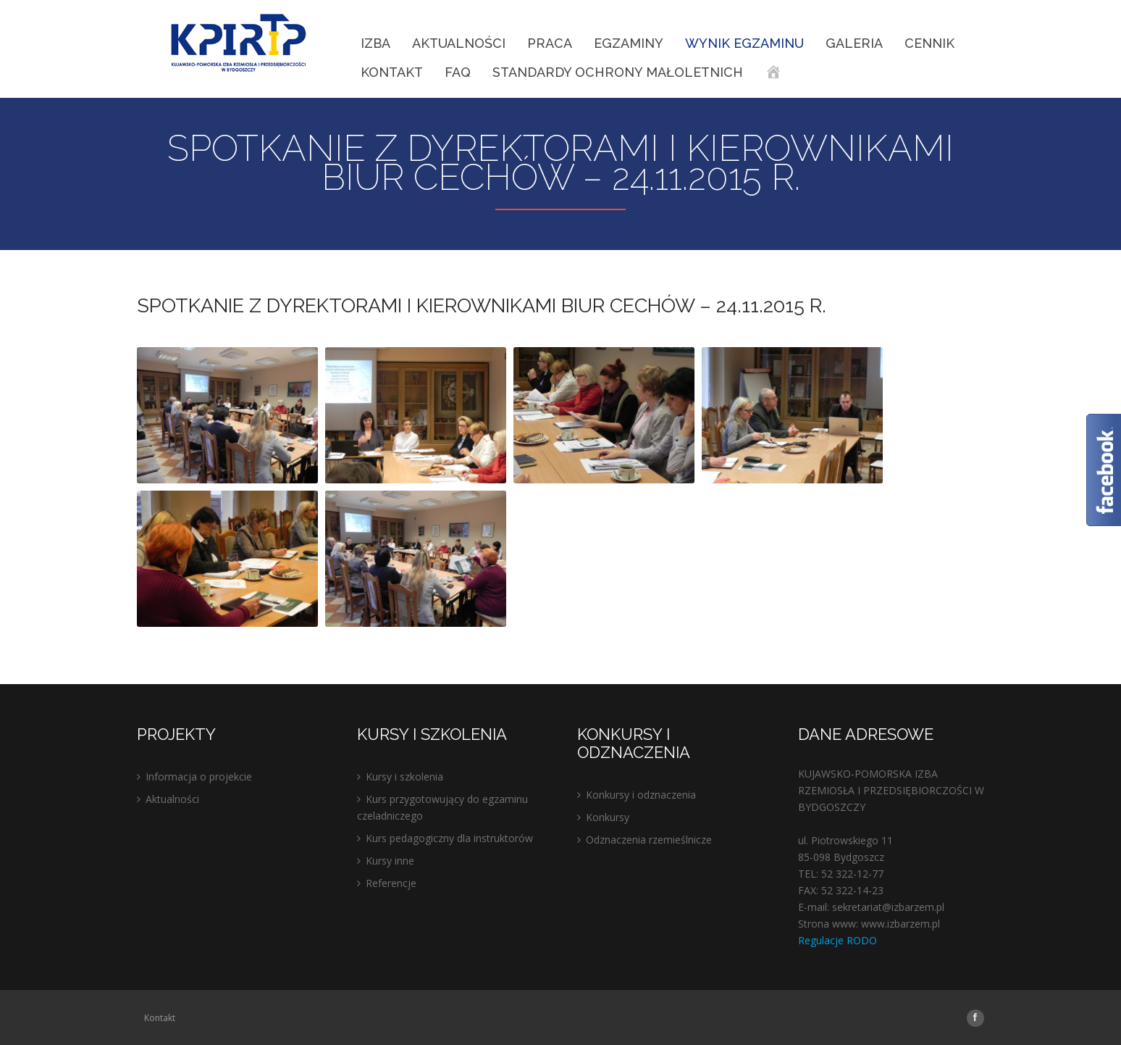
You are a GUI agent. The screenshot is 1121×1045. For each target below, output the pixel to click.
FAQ (458, 72)
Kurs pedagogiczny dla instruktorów (449, 838)
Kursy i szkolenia (404, 776)
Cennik (929, 43)
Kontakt (392, 72)
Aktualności (458, 43)
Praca (549, 43)
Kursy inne (390, 860)
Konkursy (607, 817)
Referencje (391, 883)
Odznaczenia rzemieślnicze (649, 839)
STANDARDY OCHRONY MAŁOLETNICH (617, 72)
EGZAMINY (628, 43)
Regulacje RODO (837, 940)
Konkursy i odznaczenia (641, 795)
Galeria (854, 43)
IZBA (375, 43)
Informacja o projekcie (199, 776)
